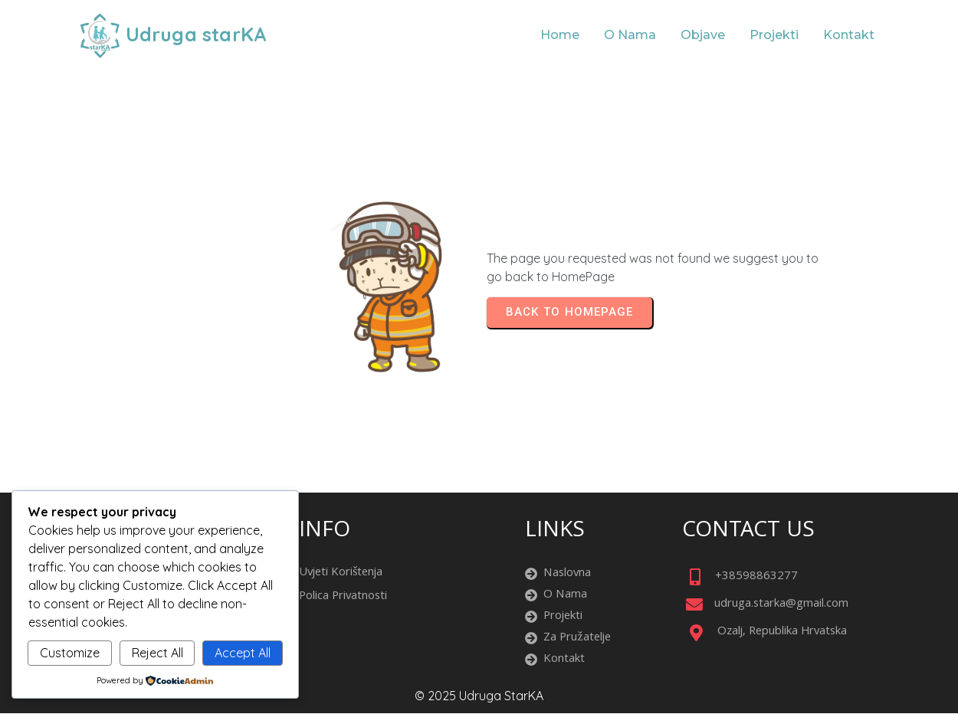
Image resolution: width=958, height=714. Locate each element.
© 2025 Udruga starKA (479, 695)
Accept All (243, 652)
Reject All (157, 652)
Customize (70, 652)
